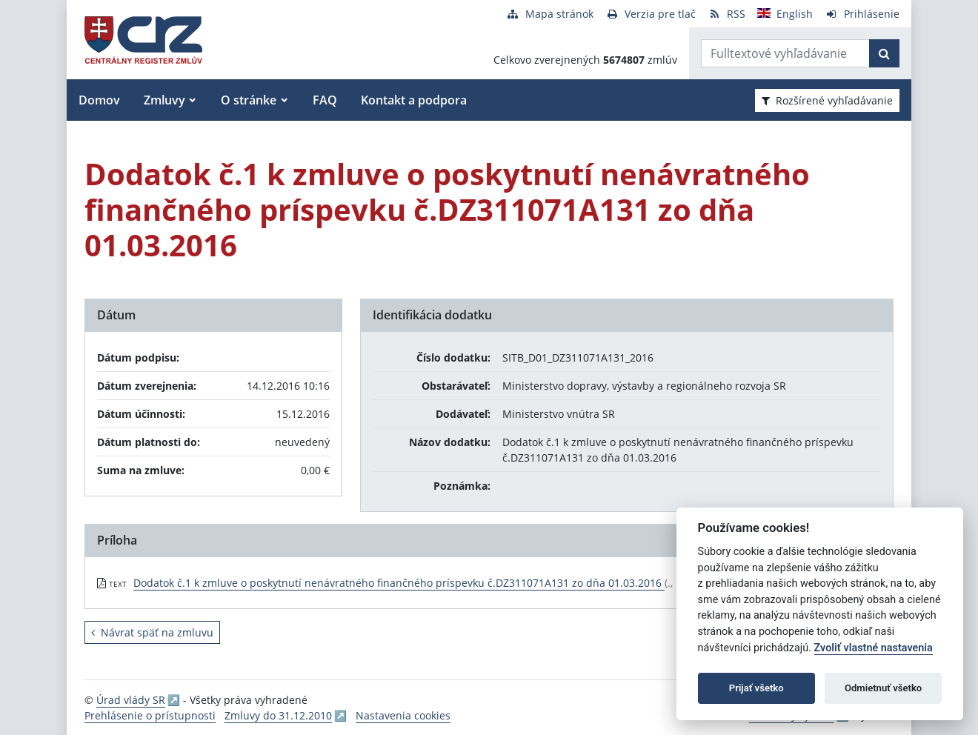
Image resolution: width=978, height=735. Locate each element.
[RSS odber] (726, 14)
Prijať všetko (756, 688)
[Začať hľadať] (884, 53)
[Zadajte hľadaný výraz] (785, 53)
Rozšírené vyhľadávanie (827, 100)
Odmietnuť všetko (883, 688)
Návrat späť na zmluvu (152, 632)
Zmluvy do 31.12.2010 (278, 715)
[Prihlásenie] (862, 14)
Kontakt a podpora (414, 100)
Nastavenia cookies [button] (403, 715)
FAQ (325, 100)
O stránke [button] (248, 100)
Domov (99, 100)
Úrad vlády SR (130, 700)
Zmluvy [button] (164, 100)
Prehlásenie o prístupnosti (150, 715)
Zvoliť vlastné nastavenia (873, 648)
